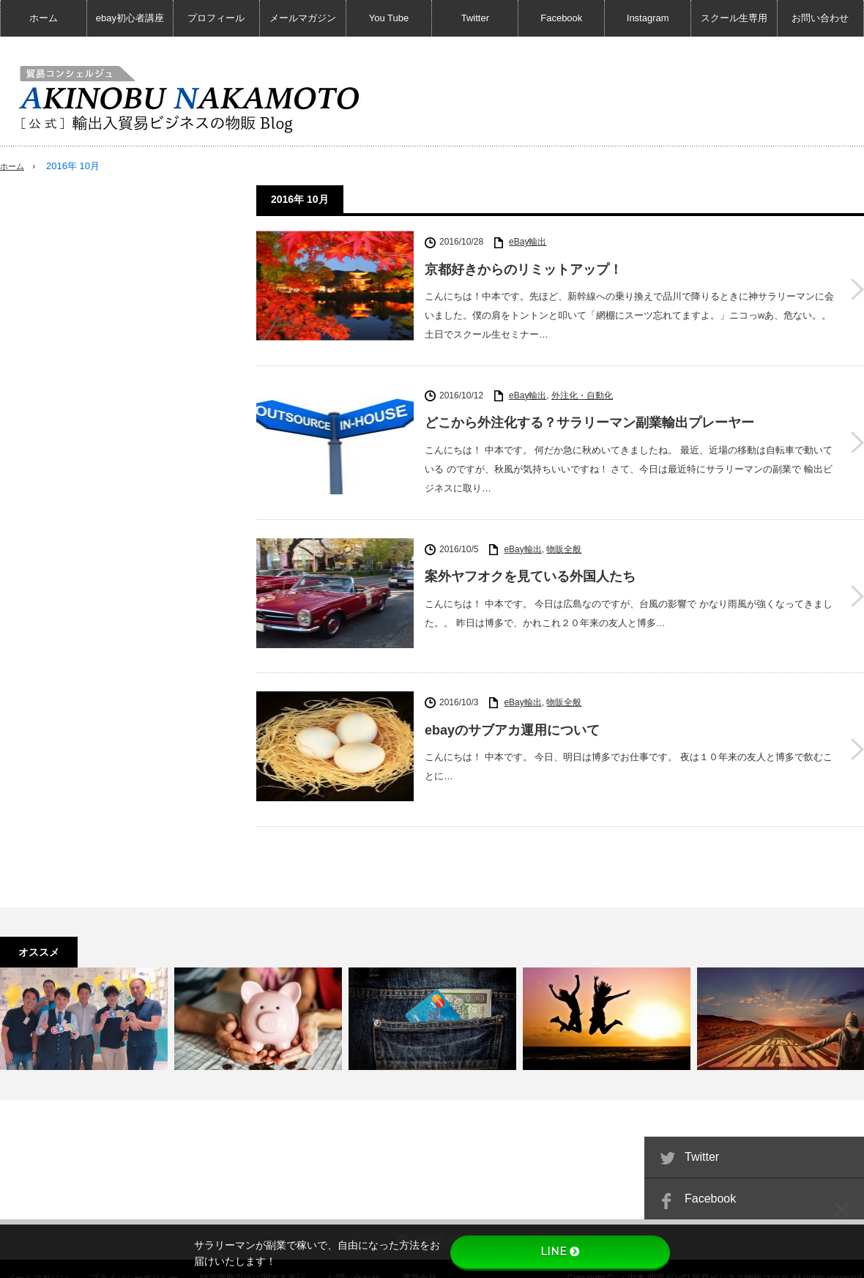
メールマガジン (302, 17)
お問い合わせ (820, 17)
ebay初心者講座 (130, 17)
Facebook (561, 17)
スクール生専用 (734, 17)
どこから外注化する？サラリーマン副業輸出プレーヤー (589, 420)
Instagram (648, 17)
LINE (560, 1251)
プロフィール (216, 17)
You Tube (389, 17)
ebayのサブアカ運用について (512, 718)
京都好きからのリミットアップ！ (523, 269)
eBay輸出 (527, 242)
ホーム (43, 17)
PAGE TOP (432, 1221)
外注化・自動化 (582, 392)
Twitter (475, 17)
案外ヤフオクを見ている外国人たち (530, 571)
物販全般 (563, 543)
